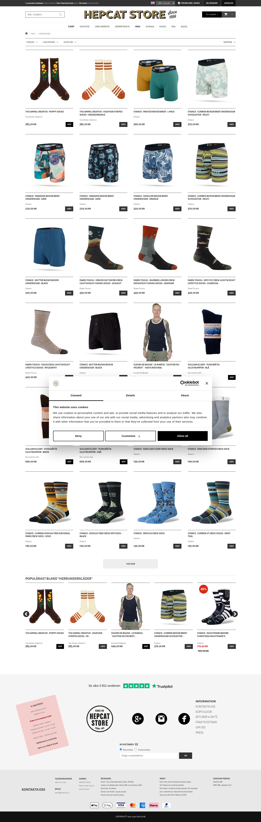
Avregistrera (144, 749)
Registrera (128, 749)
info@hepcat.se (62, 792)
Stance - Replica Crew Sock (149, 533)
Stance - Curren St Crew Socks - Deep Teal (209, 535)
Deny (78, 435)
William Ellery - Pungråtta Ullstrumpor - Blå (203, 366)
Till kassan (211, 14)
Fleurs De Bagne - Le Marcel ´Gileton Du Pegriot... (127, 635)
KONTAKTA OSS (205, 706)
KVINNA (150, 26)
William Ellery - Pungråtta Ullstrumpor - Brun (41, 451)
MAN (137, 26)
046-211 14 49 (60, 782)
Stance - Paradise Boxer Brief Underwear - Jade (42, 198)
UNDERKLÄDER (44, 34)
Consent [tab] (76, 395)
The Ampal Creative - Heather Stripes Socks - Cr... (85, 635)
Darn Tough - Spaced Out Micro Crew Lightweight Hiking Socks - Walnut (101, 282)
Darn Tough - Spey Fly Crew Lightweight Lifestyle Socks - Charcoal (211, 282)
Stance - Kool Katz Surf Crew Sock (153, 449)
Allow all (182, 435)
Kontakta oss (33, 789)
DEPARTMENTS (122, 26)
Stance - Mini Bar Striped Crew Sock (208, 449)
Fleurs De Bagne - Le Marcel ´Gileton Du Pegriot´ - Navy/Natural (156, 366)
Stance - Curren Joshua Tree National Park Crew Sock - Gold (47, 535)
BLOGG (184, 26)
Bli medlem (212, 3)
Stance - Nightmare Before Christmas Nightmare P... (213, 635)
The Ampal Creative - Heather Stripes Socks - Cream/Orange (101, 113)
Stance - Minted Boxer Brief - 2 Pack (154, 111)
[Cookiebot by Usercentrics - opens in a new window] (183, 383)
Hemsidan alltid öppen (46, 741)
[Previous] (26, 614)
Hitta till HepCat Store (48, 746)
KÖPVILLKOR (204, 712)
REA (173, 26)
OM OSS (201, 727)
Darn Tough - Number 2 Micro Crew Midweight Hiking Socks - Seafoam (154, 282)
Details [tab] (130, 395)
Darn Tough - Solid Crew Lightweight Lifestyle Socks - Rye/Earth (47, 366)
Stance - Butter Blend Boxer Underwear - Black (42, 282)
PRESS (199, 733)
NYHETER (84, 26)
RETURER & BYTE (207, 717)
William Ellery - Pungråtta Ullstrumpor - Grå (95, 451)
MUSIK (162, 26)
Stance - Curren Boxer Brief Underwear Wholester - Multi (211, 113)
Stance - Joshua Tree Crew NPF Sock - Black (101, 535)
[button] (225, 14)
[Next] (235, 614)
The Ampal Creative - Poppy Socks (44, 111)
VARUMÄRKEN (102, 26)
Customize (131, 435)
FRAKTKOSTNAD (206, 722)
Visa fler (130, 564)
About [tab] (185, 395)
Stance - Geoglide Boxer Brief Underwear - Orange (151, 198)
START (71, 26)
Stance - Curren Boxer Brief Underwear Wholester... (170, 635)
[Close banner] (207, 383)
